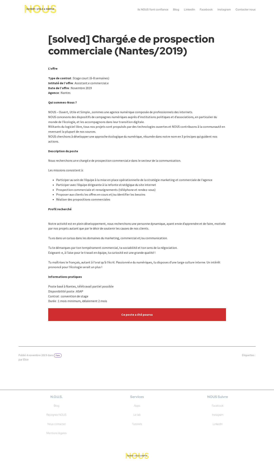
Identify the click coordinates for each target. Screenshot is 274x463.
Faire (58, 355)
